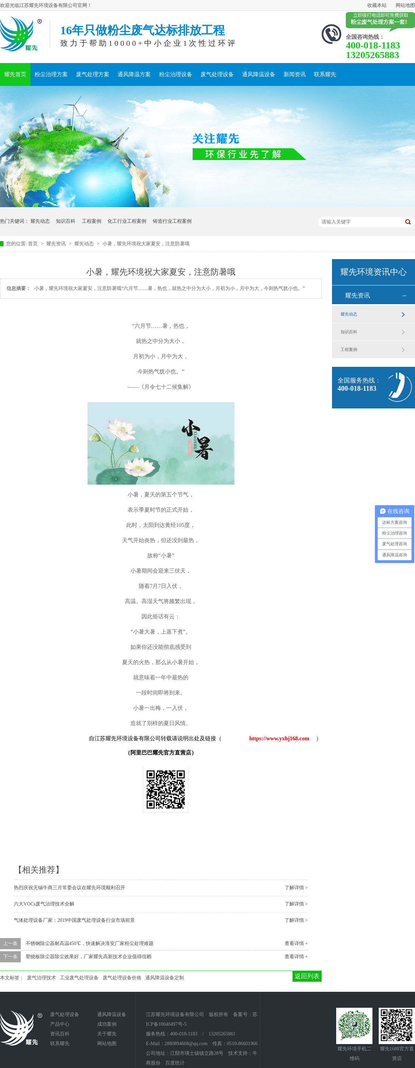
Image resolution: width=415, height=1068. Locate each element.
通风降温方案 (134, 74)
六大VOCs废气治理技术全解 (44, 904)
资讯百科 (60, 1033)
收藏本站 (377, 5)
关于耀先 (107, 1033)
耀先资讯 (56, 243)
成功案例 (107, 1024)
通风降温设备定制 (164, 977)
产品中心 (60, 1024)
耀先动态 (40, 221)
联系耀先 (325, 74)
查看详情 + (296, 943)
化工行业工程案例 (127, 221)
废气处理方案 (92, 74)
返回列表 (307, 976)
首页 (33, 243)
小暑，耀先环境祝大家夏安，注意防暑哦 (146, 243)
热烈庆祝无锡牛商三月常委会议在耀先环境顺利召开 (69, 887)
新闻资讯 (295, 74)
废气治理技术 (41, 977)
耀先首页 (15, 74)
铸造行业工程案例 (172, 221)
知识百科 (65, 221)
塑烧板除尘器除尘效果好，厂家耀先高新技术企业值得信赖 (88, 956)
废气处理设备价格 (122, 977)
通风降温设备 (258, 74)
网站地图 (405, 5)
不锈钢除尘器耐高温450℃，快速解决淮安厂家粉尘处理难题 (90, 943)
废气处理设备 (217, 74)
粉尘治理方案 (51, 74)
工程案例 (91, 221)
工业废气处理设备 (79, 977)
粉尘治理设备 (175, 74)
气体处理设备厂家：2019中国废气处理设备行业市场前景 (74, 920)
